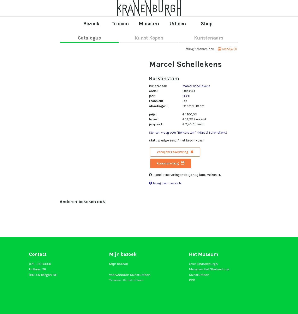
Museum (149, 23)
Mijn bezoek (118, 264)
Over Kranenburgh (203, 264)
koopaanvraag (168, 163)
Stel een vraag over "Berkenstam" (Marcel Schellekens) (188, 132)
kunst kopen (149, 38)
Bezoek (91, 23)
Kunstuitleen (199, 275)
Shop (207, 23)
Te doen (120, 23)
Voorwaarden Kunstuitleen (129, 275)
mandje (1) (229, 49)
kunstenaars (208, 38)
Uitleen (177, 23)
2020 (186, 96)
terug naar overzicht (167, 183)
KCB (192, 280)
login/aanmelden (201, 49)
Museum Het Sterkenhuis (209, 269)
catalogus (89, 38)
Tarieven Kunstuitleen (126, 280)
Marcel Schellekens (196, 86)
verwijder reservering (172, 152)
